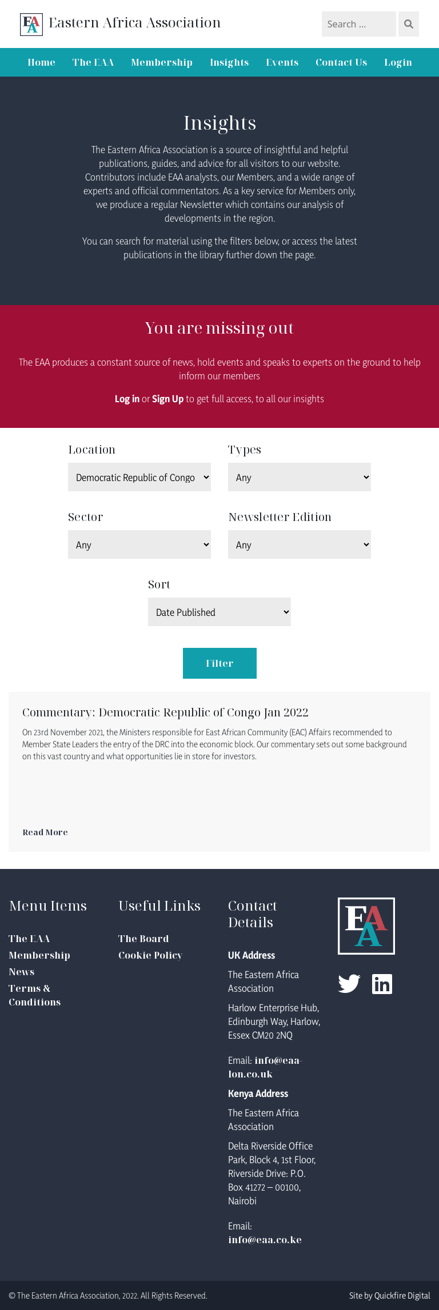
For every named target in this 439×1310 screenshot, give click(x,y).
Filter (220, 663)
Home (41, 62)
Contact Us (341, 62)
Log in (127, 398)
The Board (143, 938)
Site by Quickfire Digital (389, 1295)
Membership (162, 62)
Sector (85, 516)
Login (398, 62)
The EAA (93, 62)
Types (245, 449)
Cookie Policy (150, 955)
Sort (159, 584)
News (21, 972)
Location (91, 449)
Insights (229, 62)
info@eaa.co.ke (265, 1239)
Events (282, 62)
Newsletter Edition (280, 516)
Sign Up (167, 398)
